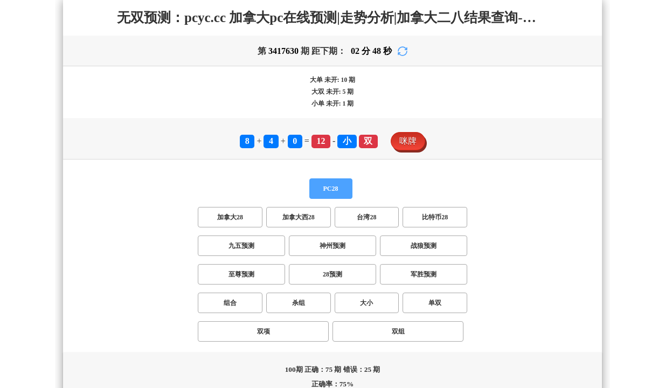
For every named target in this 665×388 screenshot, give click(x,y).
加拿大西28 (298, 217)
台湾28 (366, 217)
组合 (230, 303)
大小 (366, 303)
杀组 (298, 303)
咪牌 (408, 141)
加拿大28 (230, 217)
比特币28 (435, 217)
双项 (263, 331)
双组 (398, 331)
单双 (434, 303)
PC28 (330, 188)
